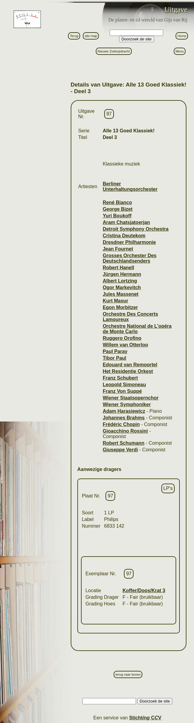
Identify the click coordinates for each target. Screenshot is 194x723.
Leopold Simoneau (124, 384)
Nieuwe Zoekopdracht (114, 51)
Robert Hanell (118, 267)
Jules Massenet (120, 294)
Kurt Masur (115, 300)
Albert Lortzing (120, 280)
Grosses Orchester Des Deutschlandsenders (130, 258)
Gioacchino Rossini (125, 431)
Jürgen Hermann (122, 274)
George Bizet (118, 209)
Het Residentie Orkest (128, 371)
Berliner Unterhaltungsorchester (130, 186)
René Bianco (117, 202)
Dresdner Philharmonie (129, 242)
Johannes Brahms (124, 417)
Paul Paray (115, 351)
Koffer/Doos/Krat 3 (143, 590)
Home (181, 36)
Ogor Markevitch (122, 287)
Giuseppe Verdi (120, 449)
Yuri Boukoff (117, 215)
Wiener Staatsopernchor (131, 397)
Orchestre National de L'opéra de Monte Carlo (137, 329)
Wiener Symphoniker (127, 404)
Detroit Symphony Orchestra (136, 229)
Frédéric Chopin (121, 424)
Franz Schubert (120, 377)
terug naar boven (128, 674)
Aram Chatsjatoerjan (126, 222)
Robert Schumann (123, 443)
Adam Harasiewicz (124, 411)
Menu (180, 51)
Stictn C (145, 717)
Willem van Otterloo (125, 344)
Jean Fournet (118, 248)
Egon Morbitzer (120, 307)
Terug (74, 36)
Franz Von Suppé (122, 391)
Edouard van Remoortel (130, 364)
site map (91, 36)
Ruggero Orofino (122, 338)
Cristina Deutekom (124, 235)
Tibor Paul (114, 358)
